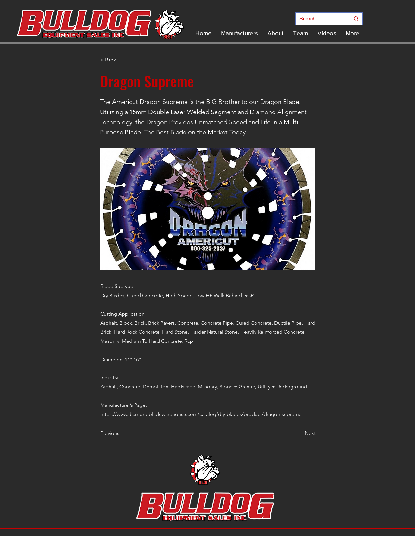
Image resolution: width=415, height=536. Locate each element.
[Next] (300, 433)
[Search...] (320, 19)
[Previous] (121, 433)
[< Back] (121, 60)
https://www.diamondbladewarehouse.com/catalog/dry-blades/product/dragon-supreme (201, 414)
